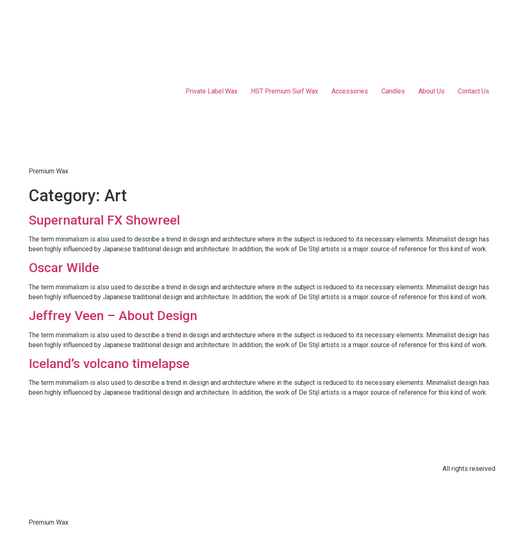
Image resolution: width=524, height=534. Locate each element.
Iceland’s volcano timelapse (109, 363)
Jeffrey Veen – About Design (113, 315)
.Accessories (349, 91)
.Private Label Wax (210, 91)
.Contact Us (473, 91)
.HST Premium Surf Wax (284, 91)
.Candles (392, 91)
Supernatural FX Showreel (104, 220)
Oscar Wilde (64, 267)
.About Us (431, 91)
